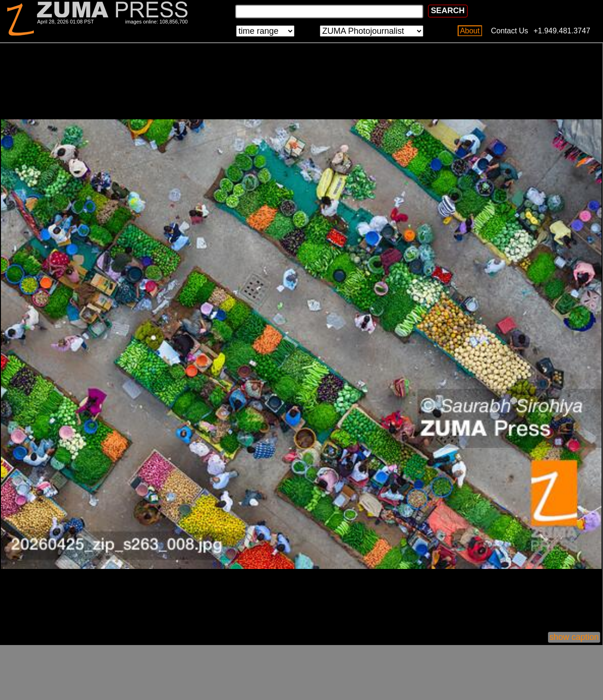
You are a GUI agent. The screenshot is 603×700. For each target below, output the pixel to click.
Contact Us (509, 31)
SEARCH (448, 10)
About (470, 31)
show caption (574, 637)
